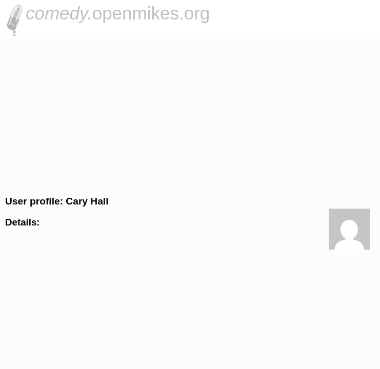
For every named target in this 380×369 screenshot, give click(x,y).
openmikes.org (118, 13)
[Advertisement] (190, 116)
